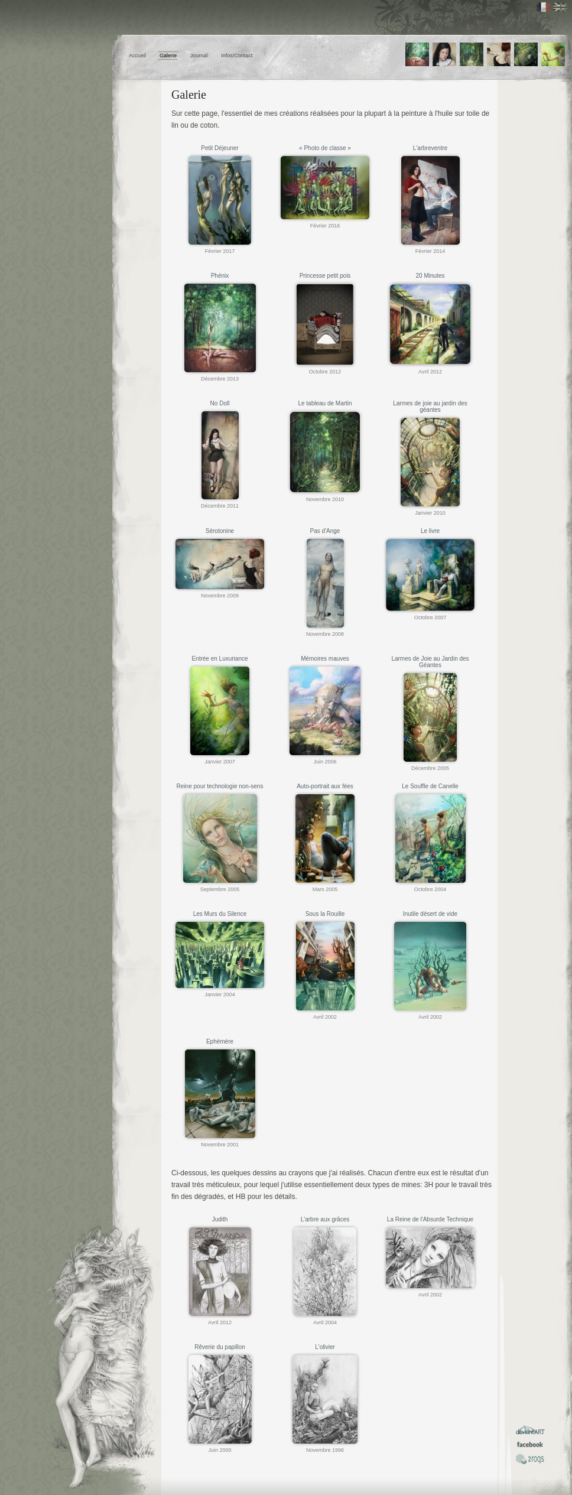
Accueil (137, 55)
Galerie (168, 55)
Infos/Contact (236, 55)
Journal (199, 55)
